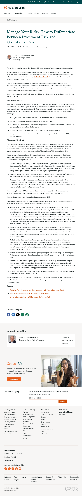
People (29, 13)
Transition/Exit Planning (9, 425)
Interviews (29, 47)
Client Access (57, 2)
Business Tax (45, 412)
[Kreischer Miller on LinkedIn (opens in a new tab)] (9, 468)
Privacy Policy (62, 477)
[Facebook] (9, 316)
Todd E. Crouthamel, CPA (23, 56)
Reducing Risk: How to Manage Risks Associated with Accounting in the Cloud (37, 290)
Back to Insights (12, 20)
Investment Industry (40, 47)
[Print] (27, 316)
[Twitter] (18, 316)
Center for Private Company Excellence (40, 2)
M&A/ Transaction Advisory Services (10, 420)
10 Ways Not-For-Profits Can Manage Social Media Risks (29, 293)
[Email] (22, 316)
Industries (18, 13)
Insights (45, 13)
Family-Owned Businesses (27, 420)
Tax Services (45, 410)
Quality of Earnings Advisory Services (10, 413)
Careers (53, 13)
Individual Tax (45, 427)
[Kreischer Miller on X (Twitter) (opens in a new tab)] (12, 468)
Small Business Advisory (27, 437)
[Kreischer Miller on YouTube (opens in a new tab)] (20, 468)
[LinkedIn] (13, 316)
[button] (77, 2)
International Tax (46, 434)
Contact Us (66, 2)
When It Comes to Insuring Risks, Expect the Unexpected (30, 297)
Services (7, 13)
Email (66, 343)
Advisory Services (10, 410)
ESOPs (6, 429)
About (36, 13)
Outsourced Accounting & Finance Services (66, 412)
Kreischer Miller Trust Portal (74, 478)
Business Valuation (10, 417)
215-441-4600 (68, 340)
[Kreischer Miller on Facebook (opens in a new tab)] (5, 468)
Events (73, 2)
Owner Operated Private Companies (29, 416)
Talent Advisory (9, 434)
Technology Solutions (11, 431)
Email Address (35, 398)
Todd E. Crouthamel (41, 77)
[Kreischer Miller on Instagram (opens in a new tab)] (16, 468)
